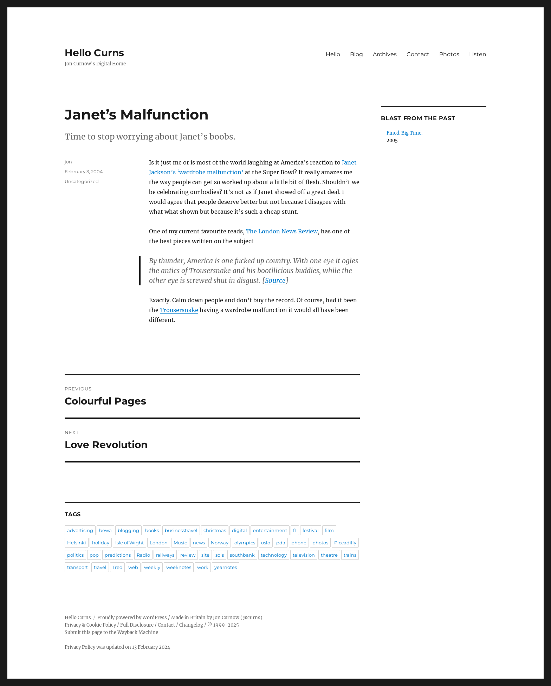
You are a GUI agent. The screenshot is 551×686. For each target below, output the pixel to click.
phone (298, 542)
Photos (449, 54)
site (205, 555)
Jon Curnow (226, 618)
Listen (477, 54)
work (202, 567)
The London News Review (282, 231)
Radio (143, 555)
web (133, 567)
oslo (265, 542)
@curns (251, 618)
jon (68, 161)
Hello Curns (94, 53)
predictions (118, 555)
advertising (80, 530)
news (199, 542)
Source (275, 280)
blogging (128, 530)
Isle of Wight (129, 542)
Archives (385, 54)
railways (165, 555)
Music (180, 542)
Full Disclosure (137, 625)
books (152, 530)
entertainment (270, 530)
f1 (295, 530)
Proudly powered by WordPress (132, 618)
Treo (117, 567)
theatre (329, 555)
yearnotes (225, 567)
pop (94, 555)
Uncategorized (82, 181)
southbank (242, 555)
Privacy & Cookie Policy (90, 625)
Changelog (191, 625)
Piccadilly (345, 542)
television (304, 555)
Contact (418, 54)
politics (75, 555)
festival (311, 530)
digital (239, 530)
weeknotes (178, 567)
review (187, 555)
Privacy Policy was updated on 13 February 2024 (117, 647)
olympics (244, 542)
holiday (100, 542)
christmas (214, 530)
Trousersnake (179, 309)
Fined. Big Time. (404, 133)
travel (100, 567)
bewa (105, 530)
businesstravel (181, 530)
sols (219, 555)
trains (350, 555)
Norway (219, 542)
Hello (333, 54)
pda (280, 542)
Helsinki (76, 542)
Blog (356, 54)
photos (320, 542)
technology (274, 555)
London (159, 542)
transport (77, 567)
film (329, 530)
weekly (152, 567)
